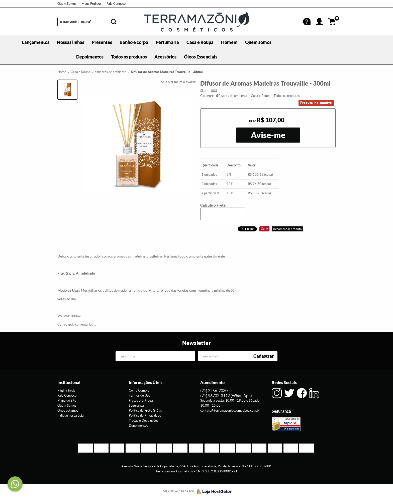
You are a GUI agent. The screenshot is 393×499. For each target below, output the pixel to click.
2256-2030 (214, 390)
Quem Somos (66, 4)
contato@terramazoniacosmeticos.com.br (230, 410)
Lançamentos (35, 42)
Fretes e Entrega (141, 400)
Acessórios (165, 56)
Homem (229, 42)
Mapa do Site (66, 400)
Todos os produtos (129, 56)
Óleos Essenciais (200, 56)
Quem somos (258, 42)
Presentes (102, 42)
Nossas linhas (70, 42)
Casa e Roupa (200, 42)
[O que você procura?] (114, 22)
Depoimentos (90, 56)
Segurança (136, 405)
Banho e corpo (134, 42)
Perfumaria (167, 42)
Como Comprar (140, 390)
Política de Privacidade (145, 415)
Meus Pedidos (91, 4)
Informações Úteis (145, 382)
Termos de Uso (139, 395)
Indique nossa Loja (70, 415)
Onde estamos (67, 410)
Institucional (68, 382)
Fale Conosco (116, 4)
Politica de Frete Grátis (145, 410)
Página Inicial (66, 390)
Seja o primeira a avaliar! (179, 82)
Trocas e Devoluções (143, 420)
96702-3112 (226, 395)
